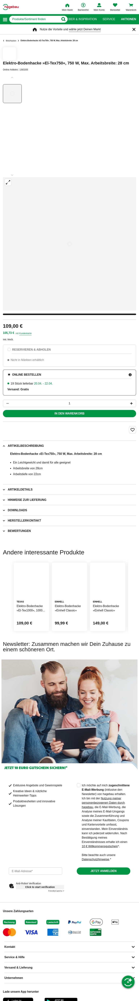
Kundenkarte (25, 333)
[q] (34, 19)
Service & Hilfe (14, 957)
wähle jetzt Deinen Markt (85, 29)
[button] (5, 19)
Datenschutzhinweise (95, 859)
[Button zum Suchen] (62, 19)
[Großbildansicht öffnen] (69, 244)
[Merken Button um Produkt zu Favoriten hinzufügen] (132, 429)
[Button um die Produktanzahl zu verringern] (6, 403)
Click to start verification (40, 887)
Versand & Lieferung (18, 967)
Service (108, 19)
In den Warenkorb (69, 413)
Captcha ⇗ (56, 891)
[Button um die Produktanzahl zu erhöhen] (133, 403)
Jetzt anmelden (103, 871)
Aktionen (128, 19)
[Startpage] (11, 7)
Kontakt (9, 946)
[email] (35, 871)
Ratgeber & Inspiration (78, 19)
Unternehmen (13, 977)
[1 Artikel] (69, 403)
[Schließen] (134, 29)
